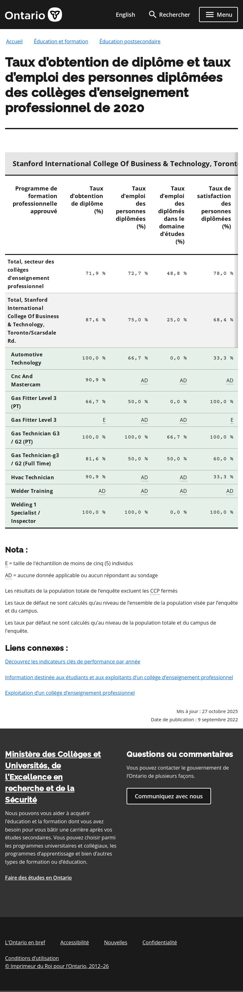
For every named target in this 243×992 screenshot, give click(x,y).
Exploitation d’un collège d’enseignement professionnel (70, 692)
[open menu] (218, 14)
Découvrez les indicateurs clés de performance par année (72, 661)
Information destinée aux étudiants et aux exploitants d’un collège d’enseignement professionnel (119, 677)
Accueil (14, 41)
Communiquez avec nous (169, 796)
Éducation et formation (61, 41)
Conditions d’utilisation (32, 958)
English (125, 14)
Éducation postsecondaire (129, 41)
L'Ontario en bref (25, 942)
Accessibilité (74, 942)
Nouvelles (115, 942)
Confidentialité (159, 942)
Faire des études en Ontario (38, 877)
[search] (169, 14)
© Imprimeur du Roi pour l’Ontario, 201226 (57, 966)
